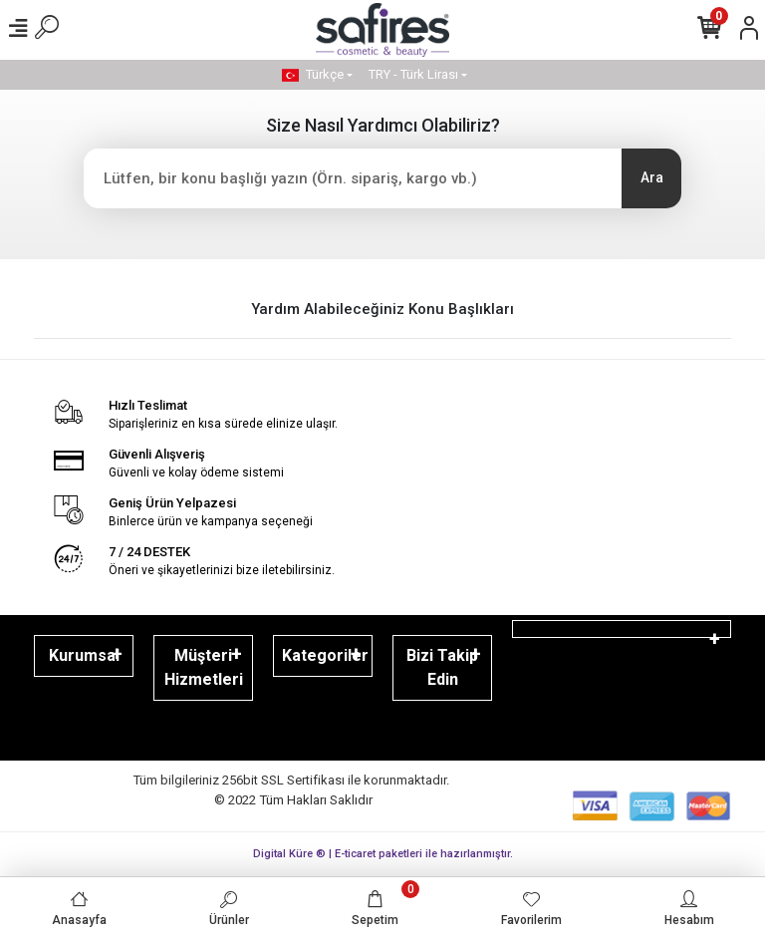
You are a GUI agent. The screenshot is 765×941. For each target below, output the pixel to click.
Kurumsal (84, 655)
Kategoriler (325, 655)
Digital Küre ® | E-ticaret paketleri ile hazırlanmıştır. (383, 853)
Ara (651, 177)
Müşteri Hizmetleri (203, 667)
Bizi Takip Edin (442, 667)
